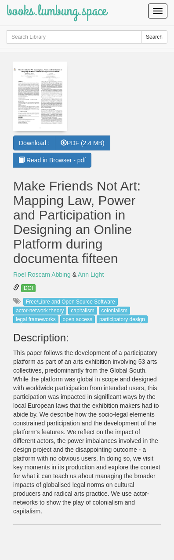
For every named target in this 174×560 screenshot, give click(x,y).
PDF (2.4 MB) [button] (83, 142)
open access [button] (77, 319)
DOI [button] (28, 288)
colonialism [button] (114, 310)
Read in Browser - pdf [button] (52, 160)
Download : (34, 142)
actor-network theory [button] (40, 310)
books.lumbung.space (56, 10)
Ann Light (91, 274)
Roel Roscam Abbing (42, 274)
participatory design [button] (122, 319)
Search (154, 37)
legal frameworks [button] (36, 319)
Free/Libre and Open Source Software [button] (70, 302)
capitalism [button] (82, 310)
